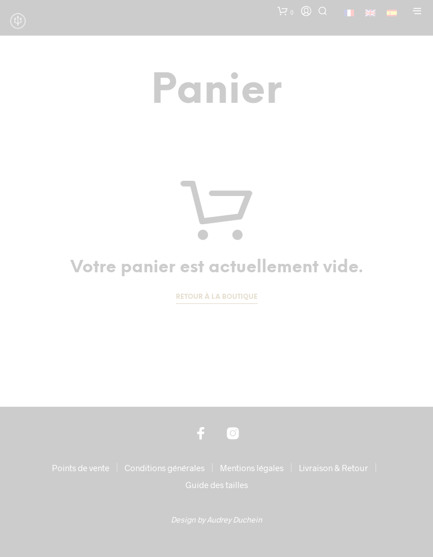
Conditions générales (165, 468)
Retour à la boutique (217, 297)
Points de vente (80, 468)
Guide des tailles (216, 485)
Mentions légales (252, 468)
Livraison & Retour (333, 468)
